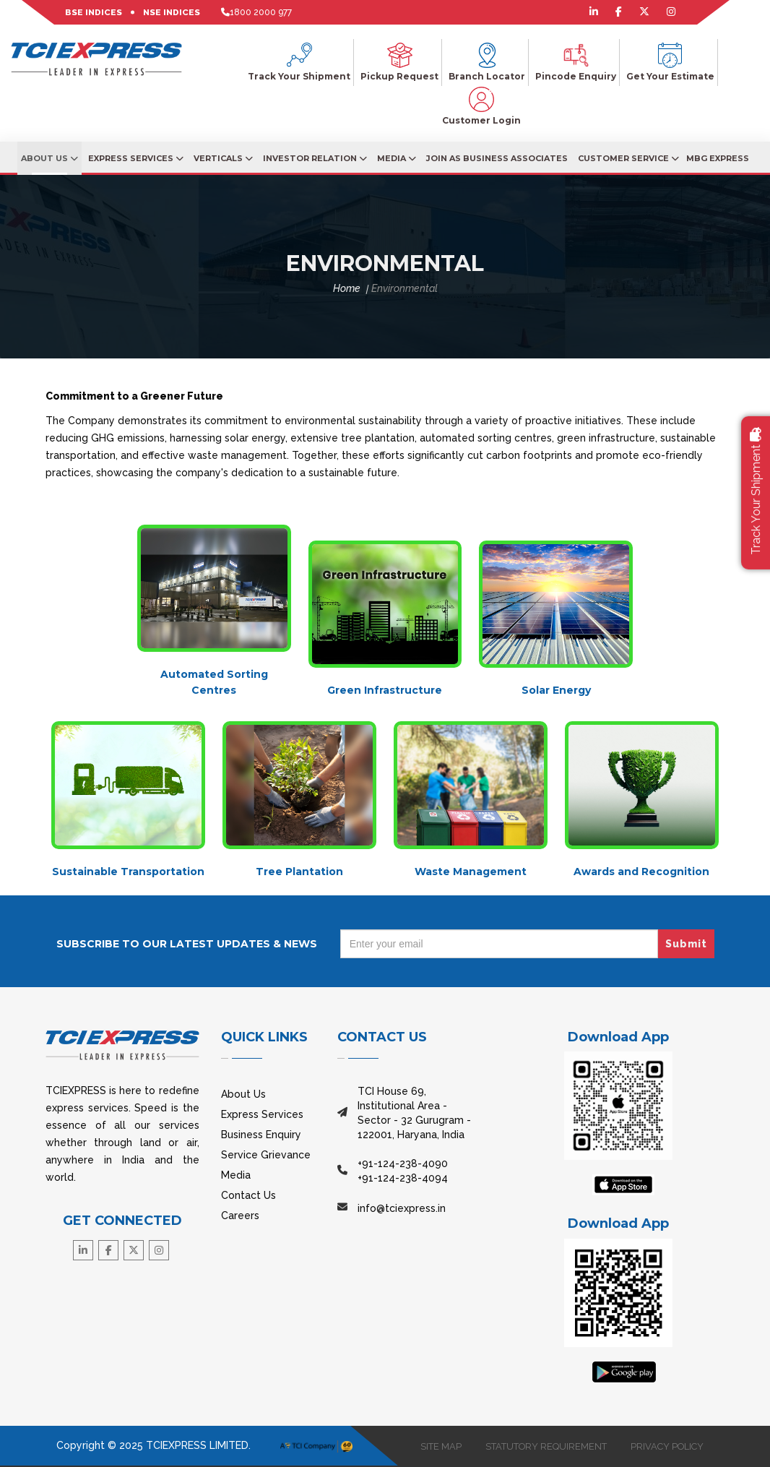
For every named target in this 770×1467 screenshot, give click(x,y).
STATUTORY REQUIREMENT (544, 1446)
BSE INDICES (93, 12)
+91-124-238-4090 (403, 1163)
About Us (49, 158)
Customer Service (628, 158)
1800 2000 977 (261, 12)
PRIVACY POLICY (666, 1446)
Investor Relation (315, 158)
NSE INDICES (171, 12)
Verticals (223, 158)
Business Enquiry (261, 1134)
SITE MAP (437, 1446)
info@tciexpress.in (402, 1208)
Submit (686, 944)
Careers (240, 1215)
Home (346, 288)
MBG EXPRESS (717, 158)
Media (396, 158)
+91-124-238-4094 (403, 1178)
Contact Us (248, 1195)
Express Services (135, 158)
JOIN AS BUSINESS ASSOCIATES (497, 158)
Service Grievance (266, 1155)
